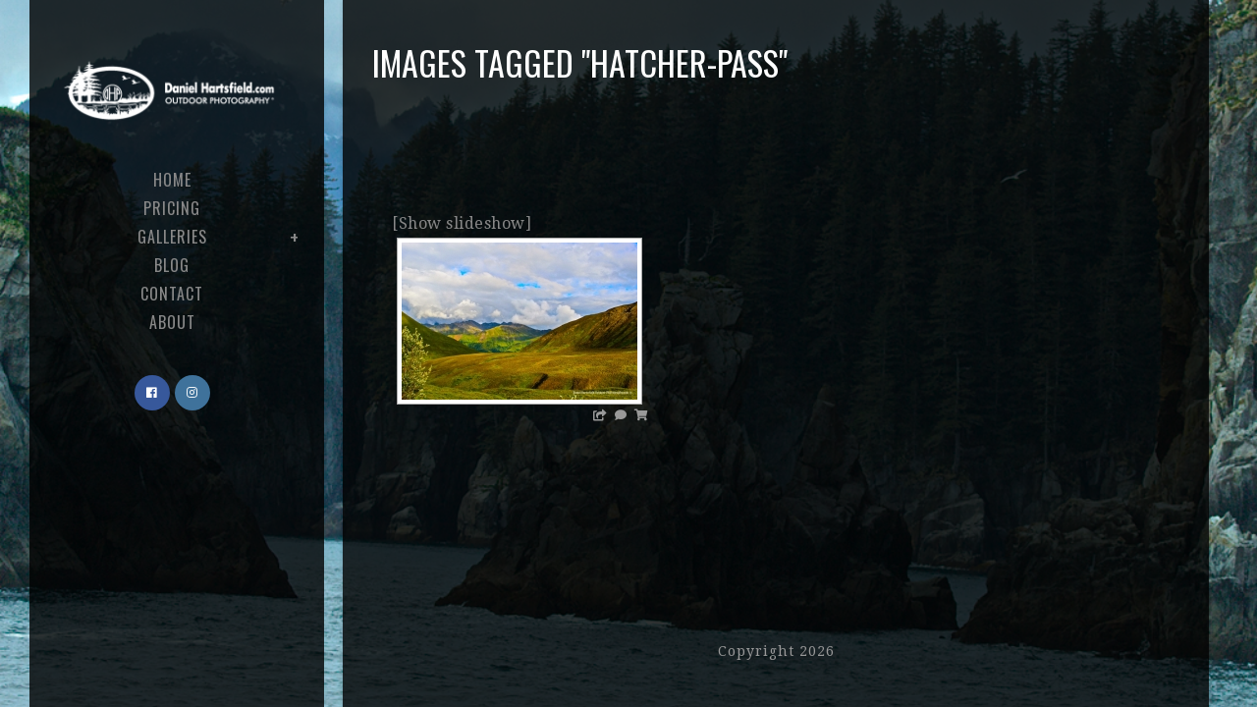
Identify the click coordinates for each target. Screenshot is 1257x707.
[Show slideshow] (461, 223)
